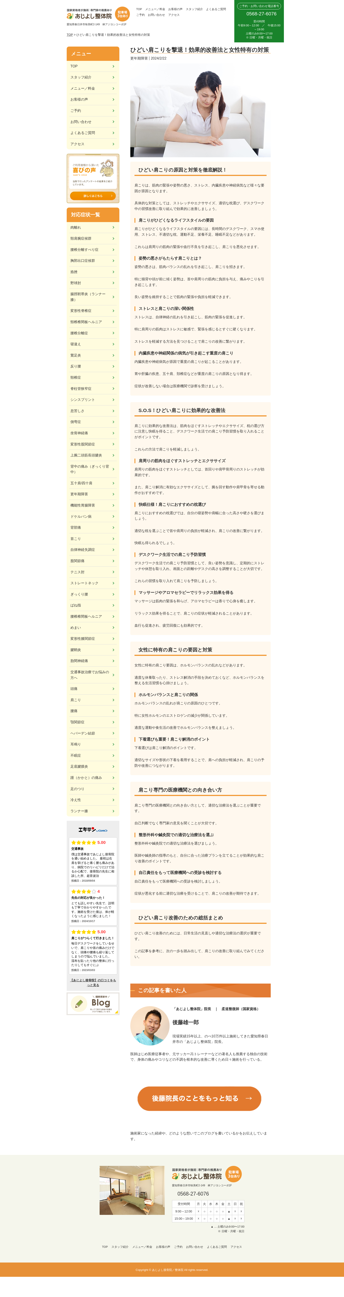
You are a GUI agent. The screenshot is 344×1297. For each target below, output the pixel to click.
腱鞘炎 (75, 650)
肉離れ (75, 227)
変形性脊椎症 (80, 311)
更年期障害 (79, 494)
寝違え (75, 344)
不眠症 (75, 755)
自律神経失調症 (82, 550)
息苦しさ (77, 411)
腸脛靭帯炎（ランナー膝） (88, 297)
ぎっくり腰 (79, 594)
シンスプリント (82, 400)
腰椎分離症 (79, 333)
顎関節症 (77, 722)
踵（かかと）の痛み (86, 778)
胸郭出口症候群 (82, 260)
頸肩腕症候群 (80, 238)
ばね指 (75, 605)
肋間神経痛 (79, 661)
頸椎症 (75, 377)
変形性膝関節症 (82, 638)
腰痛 (73, 711)
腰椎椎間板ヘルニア (86, 616)
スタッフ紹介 (194, 9)
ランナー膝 (79, 811)
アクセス (174, 14)
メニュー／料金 (155, 9)
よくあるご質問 (216, 9)
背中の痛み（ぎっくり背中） (89, 469)
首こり (75, 539)
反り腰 (75, 366)
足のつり (77, 789)
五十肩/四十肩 (81, 483)
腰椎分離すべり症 (84, 249)
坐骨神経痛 (79, 433)
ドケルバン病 (80, 516)
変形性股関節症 (82, 444)
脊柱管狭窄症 (80, 389)
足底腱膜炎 (79, 766)
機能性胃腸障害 (82, 505)
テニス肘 (77, 572)
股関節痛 (77, 561)
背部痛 (75, 527)
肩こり (75, 700)
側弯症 (75, 422)
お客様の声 (175, 9)
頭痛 (73, 689)
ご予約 (140, 14)
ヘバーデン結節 (82, 733)
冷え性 (75, 800)
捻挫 (73, 272)
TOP (139, 9)
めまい (75, 628)
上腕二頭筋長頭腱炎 (86, 455)
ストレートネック (84, 583)
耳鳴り (75, 744)
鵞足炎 (75, 355)
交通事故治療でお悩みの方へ (89, 675)
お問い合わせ (156, 14)
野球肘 (75, 283)
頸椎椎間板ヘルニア (86, 322)
